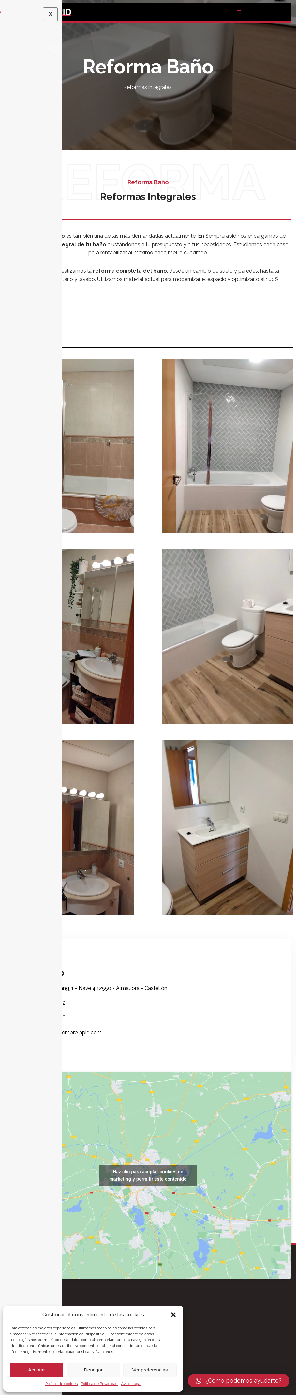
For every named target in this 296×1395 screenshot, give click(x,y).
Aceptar (36, 1369)
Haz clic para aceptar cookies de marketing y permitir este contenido (147, 1176)
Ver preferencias (150, 1369)
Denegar (93, 1369)
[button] (173, 1314)
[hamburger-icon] (238, 12)
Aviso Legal (131, 1383)
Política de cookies (61, 1383)
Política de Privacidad (99, 1383)
